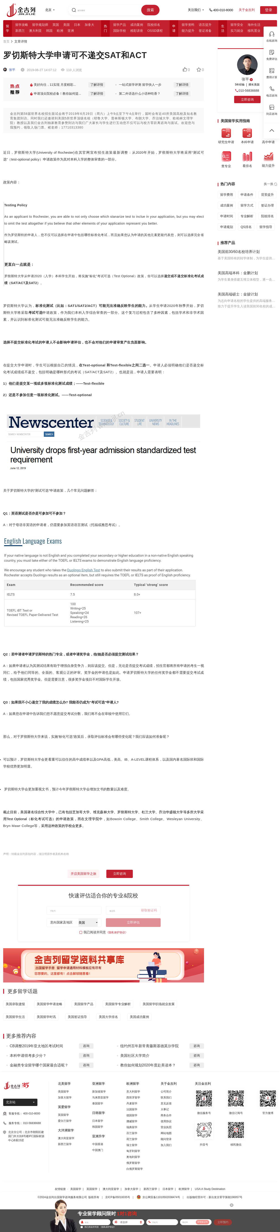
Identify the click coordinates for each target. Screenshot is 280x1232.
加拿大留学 (65, 1097)
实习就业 (236, 30)
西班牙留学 (133, 1097)
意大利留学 (133, 1091)
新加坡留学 (99, 1091)
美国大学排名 (108, 1017)
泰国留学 (97, 1103)
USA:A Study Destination (210, 1189)
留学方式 (247, 205)
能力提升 (188, 30)
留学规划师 (40, 25)
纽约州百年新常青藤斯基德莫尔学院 (149, 1046)
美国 (66, 25)
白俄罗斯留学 (134, 1168)
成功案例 (136, 25)
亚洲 (71, 30)
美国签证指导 (77, 1017)
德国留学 (131, 1115)
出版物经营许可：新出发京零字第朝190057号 (214, 1197)
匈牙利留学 (133, 1151)
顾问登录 (166, 1139)
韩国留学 (97, 1126)
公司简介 (166, 1091)
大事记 (165, 1109)
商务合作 (166, 1115)
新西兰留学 (65, 1144)
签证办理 (267, 205)
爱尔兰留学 (65, 1120)
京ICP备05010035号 (117, 1197)
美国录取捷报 (15, 1004)
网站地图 (166, 1133)
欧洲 (60, 30)
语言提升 (205, 25)
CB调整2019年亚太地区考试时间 (36, 1046)
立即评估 (133, 922)
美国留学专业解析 (118, 1004)
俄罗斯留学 (133, 1163)
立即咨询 (119, 873)
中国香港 (97, 1144)
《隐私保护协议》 (117, 932)
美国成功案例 (139, 1017)
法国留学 (131, 1109)
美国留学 (63, 1091)
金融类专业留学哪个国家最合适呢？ (39, 1065)
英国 (55, 25)
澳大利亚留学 (66, 1138)
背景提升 (267, 194)
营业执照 (166, 1127)
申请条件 (247, 194)
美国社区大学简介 (134, 1056)
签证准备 (205, 30)
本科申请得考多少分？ (28, 1056)
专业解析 (247, 216)
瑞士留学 (131, 1145)
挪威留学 (131, 1121)
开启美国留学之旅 (83, 873)
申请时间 (226, 216)
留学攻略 (21, 25)
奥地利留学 (133, 1157)
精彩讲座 (136, 30)
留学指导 (265, 227)
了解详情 (96, 84)
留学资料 (188, 25)
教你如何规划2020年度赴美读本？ (148, 1065)
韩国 (49, 30)
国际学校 (119, 30)
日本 (77, 25)
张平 (9, 70)
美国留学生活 (15, 1017)
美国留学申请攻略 (49, 1004)
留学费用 (226, 194)
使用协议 (166, 1121)
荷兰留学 (131, 1139)
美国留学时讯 (46, 1017)
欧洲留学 (184, 1189)
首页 (6, 41)
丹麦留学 (131, 1103)
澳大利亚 (35, 30)
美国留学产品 (83, 1004)
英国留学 (63, 1115)
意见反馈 (166, 1103)
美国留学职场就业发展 (159, 1004)
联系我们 (166, 1097)
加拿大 (89, 25)
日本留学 (97, 1120)
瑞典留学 (131, 1127)
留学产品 (119, 25)
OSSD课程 (155, 30)
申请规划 (226, 227)
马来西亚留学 (100, 1097)
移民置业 (254, 30)
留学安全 (236, 25)
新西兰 (20, 30)
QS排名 (246, 227)
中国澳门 (97, 1150)
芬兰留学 (131, 1133)
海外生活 (254, 25)
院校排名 (153, 25)
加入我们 (166, 1145)
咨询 (86, 1046)
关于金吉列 (247, 10)
